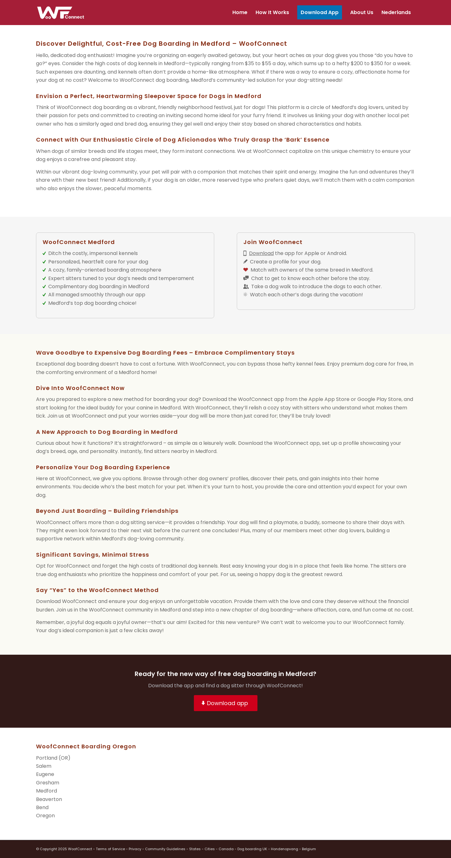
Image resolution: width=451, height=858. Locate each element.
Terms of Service (110, 848)
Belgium (309, 848)
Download (261, 253)
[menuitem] (239, 12)
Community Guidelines (165, 848)
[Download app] (225, 703)
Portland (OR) (53, 758)
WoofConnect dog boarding (154, 80)
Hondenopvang (284, 848)
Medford (46, 790)
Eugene (45, 774)
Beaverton (49, 799)
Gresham (47, 782)
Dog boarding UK (252, 848)
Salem (43, 766)
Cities (210, 848)
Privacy (135, 848)
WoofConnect (80, 848)
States (195, 848)
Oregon (45, 815)
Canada (226, 848)
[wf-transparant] (62, 12)
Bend (42, 807)
